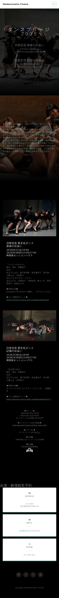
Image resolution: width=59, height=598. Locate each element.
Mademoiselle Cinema (15, 4)
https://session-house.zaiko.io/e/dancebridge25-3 (28, 399)
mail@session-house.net (29, 530)
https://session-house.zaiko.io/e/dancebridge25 (27, 300)
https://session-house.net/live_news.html (29, 425)
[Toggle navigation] (54, 4)
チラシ (37, 432)
